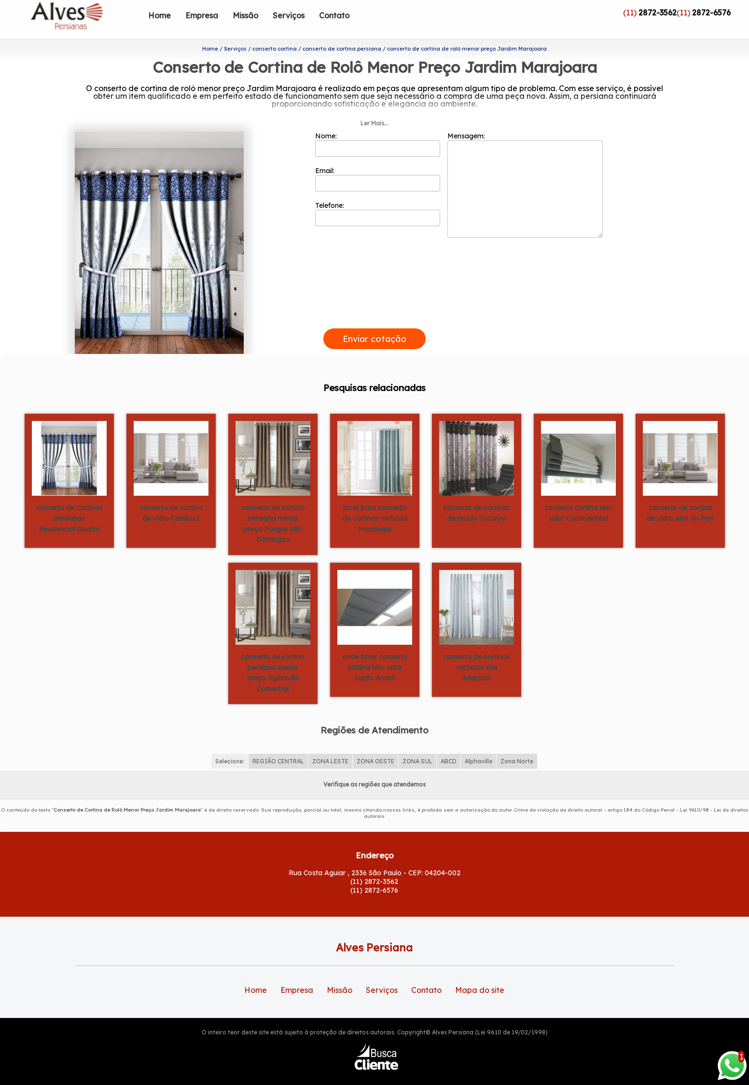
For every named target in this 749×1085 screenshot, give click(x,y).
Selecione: (229, 745)
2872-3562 (657, 12)
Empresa (201, 15)
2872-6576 (711, 12)
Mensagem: (525, 169)
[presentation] (374, 302)
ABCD (449, 745)
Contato (334, 15)
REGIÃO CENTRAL (278, 745)
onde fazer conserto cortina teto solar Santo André (374, 651)
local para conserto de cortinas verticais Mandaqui (374, 502)
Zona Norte (516, 745)
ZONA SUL (417, 745)
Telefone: (377, 198)
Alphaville (478, 745)
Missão (245, 15)
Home (159, 15)
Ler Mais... (374, 107)
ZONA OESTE (375, 745)
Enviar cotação (374, 323)
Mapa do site (479, 974)
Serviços (289, 15)
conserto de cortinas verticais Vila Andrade (476, 651)
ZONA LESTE (330, 745)
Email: (377, 163)
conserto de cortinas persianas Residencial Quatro (69, 502)
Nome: (377, 128)
